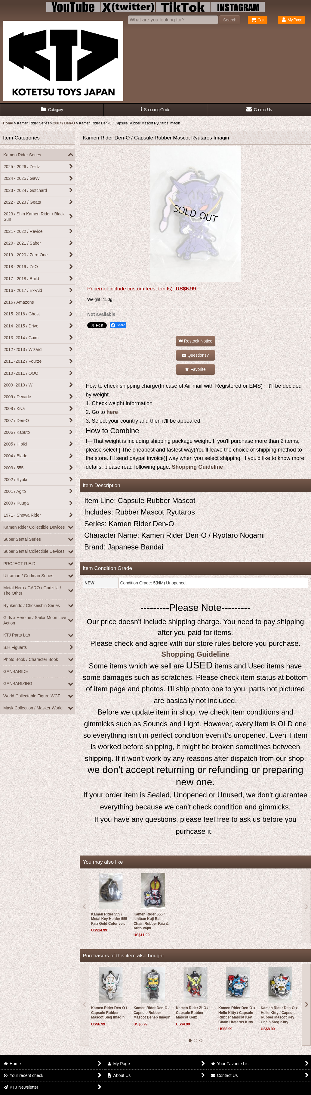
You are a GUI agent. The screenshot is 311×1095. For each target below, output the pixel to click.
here (112, 412)
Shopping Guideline (197, 467)
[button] (156, 110)
